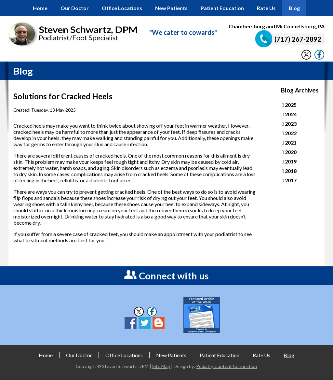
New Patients (171, 8)
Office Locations (122, 8)
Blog (294, 8)
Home (40, 8)
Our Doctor (74, 8)
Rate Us (266, 8)
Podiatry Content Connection (226, 366)
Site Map (161, 366)
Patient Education (222, 8)
